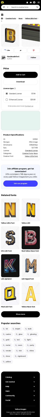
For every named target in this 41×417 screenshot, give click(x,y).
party (30, 345)
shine (30, 351)
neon (18, 345)
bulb (28, 329)
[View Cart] (27, 2)
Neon (36, 153)
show (6, 356)
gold (6, 340)
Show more (20, 314)
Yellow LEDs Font (31, 156)
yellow (7, 362)
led (16, 340)
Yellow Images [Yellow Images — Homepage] (20, 409)
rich (19, 351)
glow (19, 334)
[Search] (37, 7)
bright (16, 329)
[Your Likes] (30, 2)
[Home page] (2, 18)
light (27, 340)
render (7, 351)
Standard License (31, 151)
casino (7, 334)
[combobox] (25, 7)
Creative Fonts (27, 153)
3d (5, 329)
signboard (20, 356)
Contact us (29, 106)
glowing (31, 334)
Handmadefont (13, 57)
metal (6, 345)
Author (9, 59)
